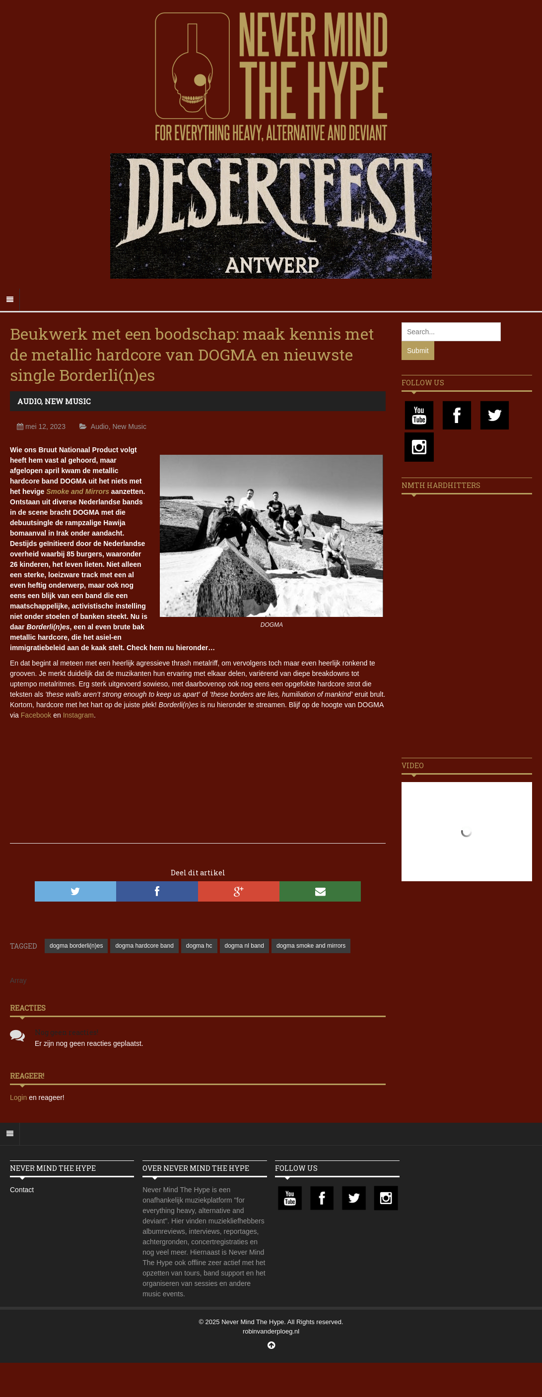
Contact (22, 1190)
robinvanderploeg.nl (271, 1331)
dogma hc (199, 945)
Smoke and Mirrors (77, 491)
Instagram (78, 715)
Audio (29, 401)
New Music (68, 401)
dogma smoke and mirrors (310, 945)
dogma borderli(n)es (76, 945)
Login (19, 1097)
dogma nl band (244, 945)
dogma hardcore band (144, 945)
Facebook (36, 715)
